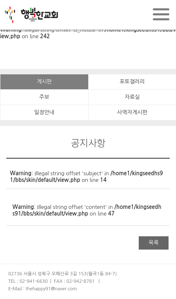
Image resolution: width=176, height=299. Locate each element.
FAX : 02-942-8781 (74, 281)
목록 (154, 242)
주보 (44, 97)
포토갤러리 (132, 81)
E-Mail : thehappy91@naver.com (42, 289)
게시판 (44, 81)
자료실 (132, 97)
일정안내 (44, 112)
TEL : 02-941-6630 (28, 281)
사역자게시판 (132, 112)
